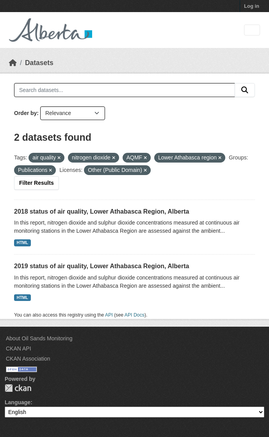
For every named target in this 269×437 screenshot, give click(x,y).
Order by (25, 113)
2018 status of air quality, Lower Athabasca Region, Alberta (101, 211)
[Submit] (245, 90)
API (109, 315)
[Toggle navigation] (252, 30)
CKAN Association (28, 359)
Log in (251, 6)
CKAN (18, 388)
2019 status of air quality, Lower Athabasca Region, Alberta (101, 266)
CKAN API (18, 348)
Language (17, 402)
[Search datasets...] (124, 90)
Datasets (39, 63)
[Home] (13, 63)
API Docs (134, 315)
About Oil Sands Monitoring (39, 338)
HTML (22, 242)
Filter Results (36, 183)
